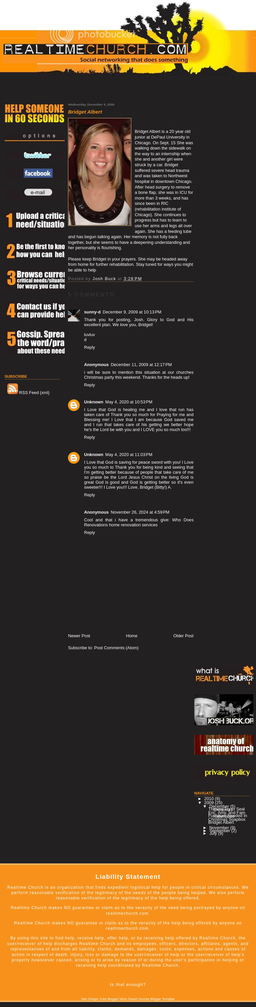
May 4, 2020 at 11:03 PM (128, 454)
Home (131, 635)
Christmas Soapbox (227, 819)
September (220, 830)
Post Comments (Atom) (116, 647)
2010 (209, 798)
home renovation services (133, 524)
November (219, 827)
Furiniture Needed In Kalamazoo (227, 816)
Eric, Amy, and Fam (226, 812)
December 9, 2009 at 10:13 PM (132, 311)
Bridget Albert (221, 822)
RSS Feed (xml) (28, 392)
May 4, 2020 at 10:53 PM (128, 401)
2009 (209, 802)
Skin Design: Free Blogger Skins (104, 999)
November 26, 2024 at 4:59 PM (140, 512)
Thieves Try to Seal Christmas (226, 809)
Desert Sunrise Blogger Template (151, 999)
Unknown (93, 401)
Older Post (183, 635)
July (213, 833)
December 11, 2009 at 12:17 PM (141, 364)
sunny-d (92, 311)
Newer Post (79, 635)
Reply (89, 347)
